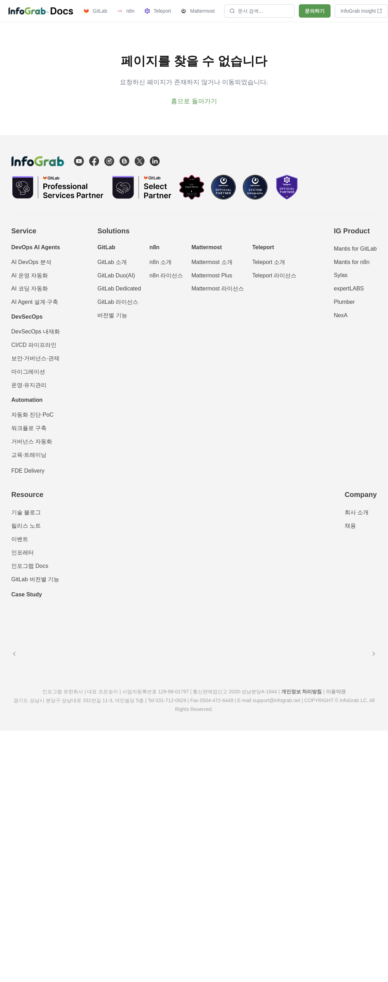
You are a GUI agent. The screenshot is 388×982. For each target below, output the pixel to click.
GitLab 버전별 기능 (35, 579)
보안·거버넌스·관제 (35, 358)
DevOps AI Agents (35, 247)
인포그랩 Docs (29, 566)
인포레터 (22, 553)
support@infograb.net (276, 700)
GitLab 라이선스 (117, 302)
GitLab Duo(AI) (116, 275)
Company (361, 494)
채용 (350, 526)
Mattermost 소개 (211, 262)
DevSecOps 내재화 (35, 332)
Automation (27, 400)
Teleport (157, 11)
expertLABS (349, 288)
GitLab (94, 11)
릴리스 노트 (26, 526)
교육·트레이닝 (29, 455)
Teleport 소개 (268, 262)
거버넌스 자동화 (31, 441)
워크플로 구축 (29, 428)
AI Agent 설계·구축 (34, 302)
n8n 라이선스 (166, 275)
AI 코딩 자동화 (29, 288)
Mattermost (197, 11)
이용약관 (336, 691)
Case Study (26, 594)
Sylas (340, 275)
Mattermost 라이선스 (217, 288)
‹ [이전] (14, 652)
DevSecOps (27, 317)
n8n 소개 (160, 262)
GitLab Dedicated (119, 288)
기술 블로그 (26, 512)
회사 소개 (357, 512)
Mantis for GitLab (355, 249)
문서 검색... (246, 11)
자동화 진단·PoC (32, 415)
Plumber (344, 302)
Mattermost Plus (211, 275)
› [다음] (373, 652)
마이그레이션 (28, 372)
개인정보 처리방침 (301, 691)
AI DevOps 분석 (31, 262)
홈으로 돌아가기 (194, 101)
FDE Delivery (27, 471)
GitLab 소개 (112, 262)
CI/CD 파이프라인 (33, 345)
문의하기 (315, 11)
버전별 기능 (112, 315)
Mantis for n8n (351, 262)
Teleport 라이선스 (274, 275)
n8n (125, 11)
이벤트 (19, 539)
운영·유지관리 (29, 385)
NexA (340, 315)
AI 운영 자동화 (29, 275)
